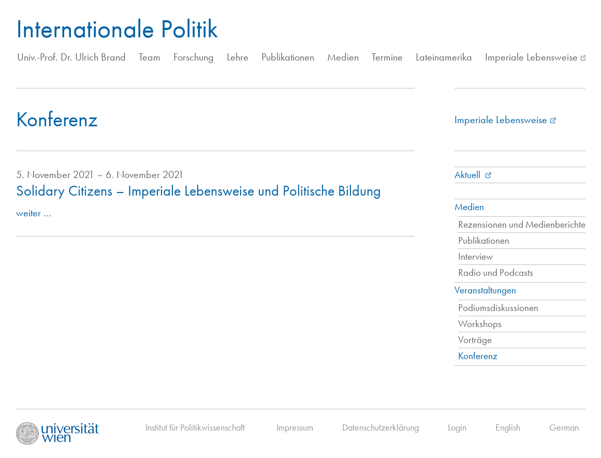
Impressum (294, 427)
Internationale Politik (117, 28)
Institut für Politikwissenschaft (195, 427)
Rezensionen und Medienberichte (521, 224)
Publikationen (287, 57)
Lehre (237, 57)
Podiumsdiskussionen (498, 307)
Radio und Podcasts (495, 272)
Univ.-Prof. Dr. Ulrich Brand (71, 57)
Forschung (193, 57)
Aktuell (468, 174)
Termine (387, 57)
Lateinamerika (444, 57)
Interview (475, 256)
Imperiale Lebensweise (531, 57)
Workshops (480, 323)
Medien (343, 57)
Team (149, 57)
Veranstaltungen (485, 290)
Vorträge (475, 339)
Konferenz (477, 355)
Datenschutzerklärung (380, 427)
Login (457, 427)
